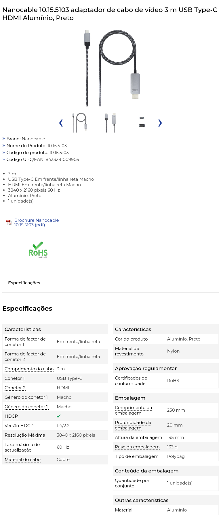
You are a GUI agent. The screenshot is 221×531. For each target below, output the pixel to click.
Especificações (24, 282)
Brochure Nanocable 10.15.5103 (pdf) (36, 222)
